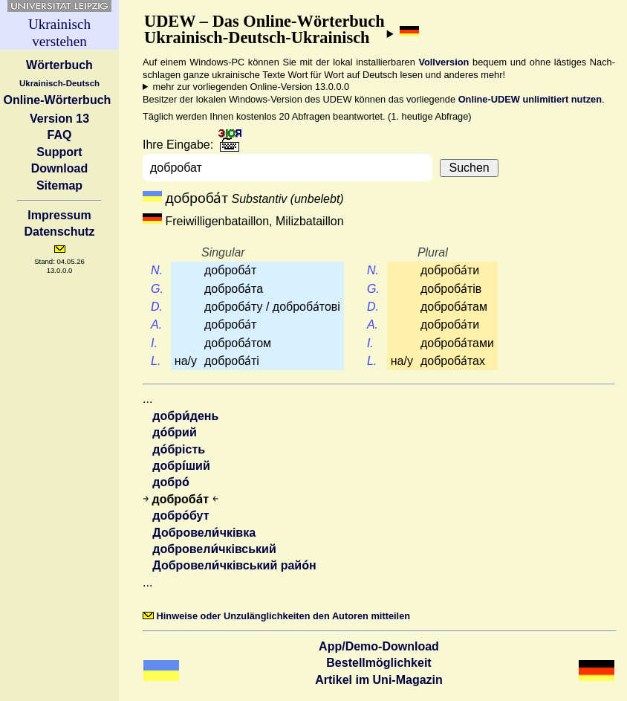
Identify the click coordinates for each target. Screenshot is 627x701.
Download (59, 168)
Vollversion (443, 62)
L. (155, 361)
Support (59, 152)
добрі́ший (180, 465)
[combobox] (291, 167)
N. (157, 270)
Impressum (59, 215)
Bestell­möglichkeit (378, 662)
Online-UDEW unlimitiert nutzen (530, 99)
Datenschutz (59, 231)
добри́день (185, 416)
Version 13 (59, 118)
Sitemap (59, 185)
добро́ (170, 482)
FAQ (60, 135)
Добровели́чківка (204, 532)
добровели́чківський (214, 549)
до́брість (178, 449)
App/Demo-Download (379, 646)
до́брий (174, 432)
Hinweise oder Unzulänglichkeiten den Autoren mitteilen (276, 615)
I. (155, 343)
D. (157, 306)
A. (156, 324)
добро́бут (180, 515)
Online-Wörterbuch (57, 100)
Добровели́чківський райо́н (234, 565)
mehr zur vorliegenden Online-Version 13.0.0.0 (251, 86)
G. (157, 288)
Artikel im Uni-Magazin (379, 679)
